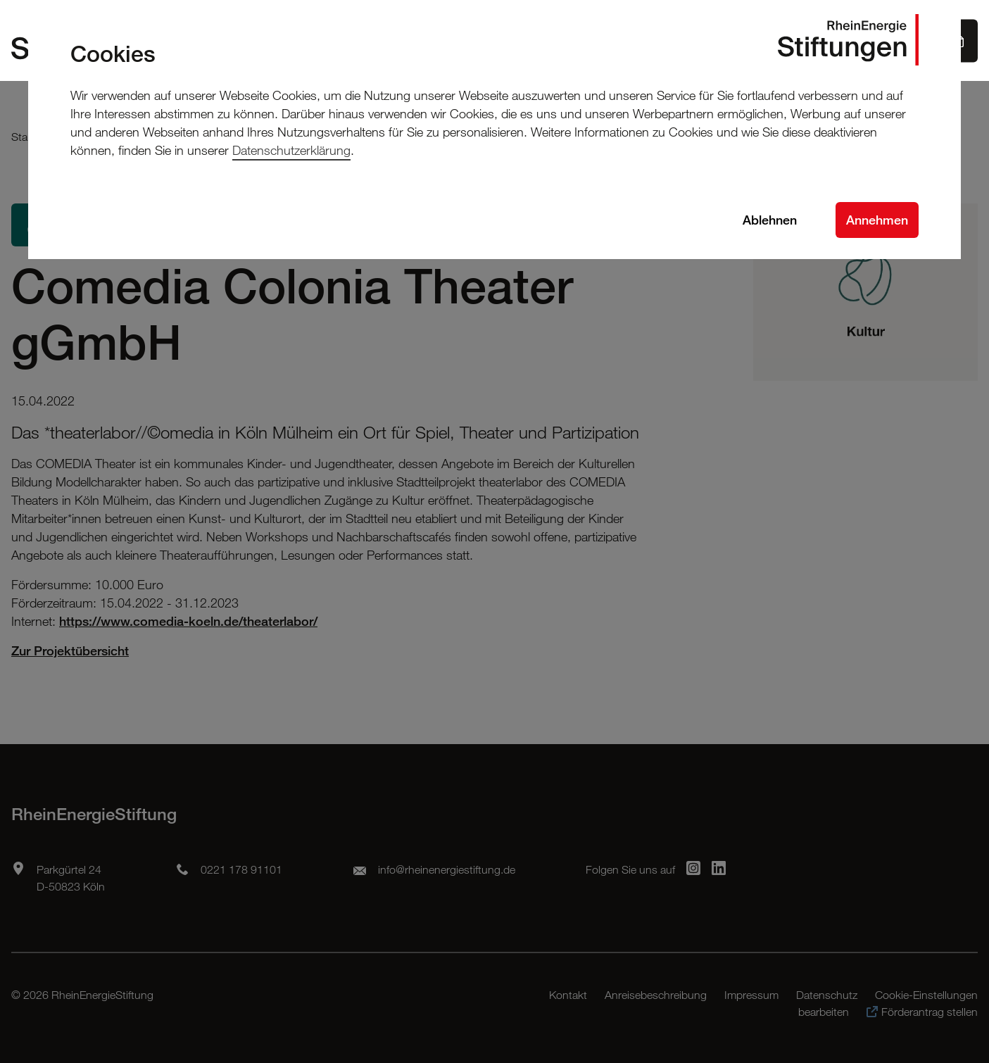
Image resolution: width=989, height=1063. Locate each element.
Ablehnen (770, 219)
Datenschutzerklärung (291, 150)
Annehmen (877, 219)
